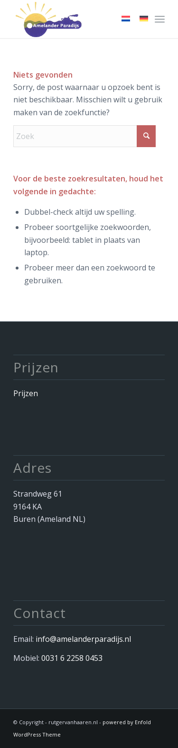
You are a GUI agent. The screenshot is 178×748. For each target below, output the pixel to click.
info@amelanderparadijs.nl (83, 639)
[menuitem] (160, 19)
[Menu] (160, 19)
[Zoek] (84, 136)
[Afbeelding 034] (73, 19)
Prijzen (25, 393)
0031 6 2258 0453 (72, 658)
